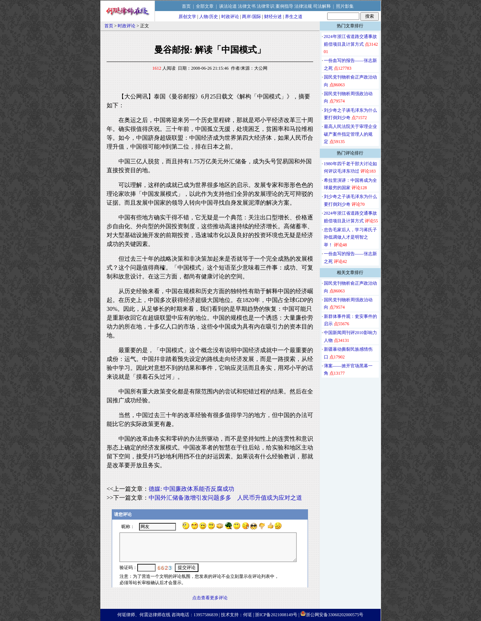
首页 (186, 6)
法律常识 (265, 6)
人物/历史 (208, 16)
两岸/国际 (251, 16)
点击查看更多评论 (210, 597)
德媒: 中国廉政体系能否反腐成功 (191, 489)
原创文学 (187, 16)
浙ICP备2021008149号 (276, 614)
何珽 (247, 614)
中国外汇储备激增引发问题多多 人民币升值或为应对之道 (225, 498)
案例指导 (284, 6)
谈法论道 (228, 6)
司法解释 (322, 6)
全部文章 (205, 6)
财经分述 (273, 16)
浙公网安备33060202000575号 (334, 614)
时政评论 (230, 16)
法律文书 (247, 6)
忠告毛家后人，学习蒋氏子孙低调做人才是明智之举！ (350, 237)
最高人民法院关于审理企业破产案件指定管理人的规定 (350, 134)
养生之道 (293, 16)
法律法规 (303, 6)
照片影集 (345, 6)
